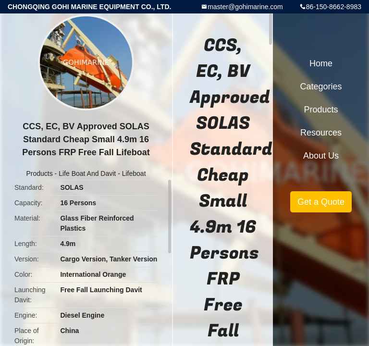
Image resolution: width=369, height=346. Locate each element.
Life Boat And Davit (87, 173)
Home (320, 63)
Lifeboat (134, 173)
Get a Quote (320, 202)
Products (39, 173)
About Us (321, 156)
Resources (321, 132)
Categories (321, 86)
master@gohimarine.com (245, 7)
